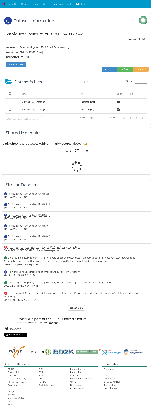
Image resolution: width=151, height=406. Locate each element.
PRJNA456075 (27, 52)
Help (80, 4)
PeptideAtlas (14, 372)
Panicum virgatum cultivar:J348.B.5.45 (28, 204)
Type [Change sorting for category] (82, 94)
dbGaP (11, 394)
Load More (76, 308)
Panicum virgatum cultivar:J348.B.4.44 (28, 236)
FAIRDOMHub (77, 388)
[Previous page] (130, 118)
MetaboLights (77, 369)
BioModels (75, 385)
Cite (109, 69)
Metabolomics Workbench (77, 374)
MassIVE (12, 375)
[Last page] (143, 118)
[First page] (124, 118)
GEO (10, 401)
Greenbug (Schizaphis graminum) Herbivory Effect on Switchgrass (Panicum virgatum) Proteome (61, 282)
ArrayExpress (14, 391)
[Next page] (137, 118)
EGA (41, 369)
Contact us (109, 378)
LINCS (42, 378)
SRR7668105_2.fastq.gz (33, 109)
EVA (41, 372)
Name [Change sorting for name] (24, 94)
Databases (57, 4)
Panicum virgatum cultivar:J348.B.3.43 (28, 225)
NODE (11, 404)
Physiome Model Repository (16, 383)
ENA (41, 375)
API (69, 4)
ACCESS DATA (16, 64)
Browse (25, 4)
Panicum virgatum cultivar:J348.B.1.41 (28, 193)
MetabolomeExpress (80, 378)
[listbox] (141, 81)
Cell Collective (46, 385)
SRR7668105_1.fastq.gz (33, 102)
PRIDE (11, 369)
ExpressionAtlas (16, 398)
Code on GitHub (112, 382)
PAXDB (43, 382)
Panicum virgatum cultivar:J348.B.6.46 (28, 215)
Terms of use (110, 385)
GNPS (73, 382)
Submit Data (40, 4)
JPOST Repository (17, 378)
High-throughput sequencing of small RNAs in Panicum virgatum (43, 247)
